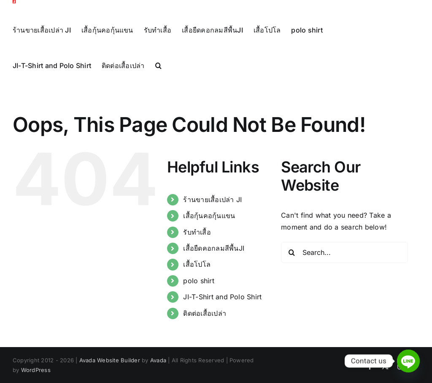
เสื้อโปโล (197, 282)
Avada (158, 378)
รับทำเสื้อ (197, 250)
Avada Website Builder (109, 378)
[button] (158, 65)
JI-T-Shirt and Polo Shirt (222, 315)
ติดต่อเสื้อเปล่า (204, 331)
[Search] (291, 270)
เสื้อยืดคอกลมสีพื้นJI (213, 266)
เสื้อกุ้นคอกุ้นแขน (209, 234)
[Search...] (344, 270)
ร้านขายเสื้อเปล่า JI (212, 217)
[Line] (408, 361)
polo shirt (198, 298)
